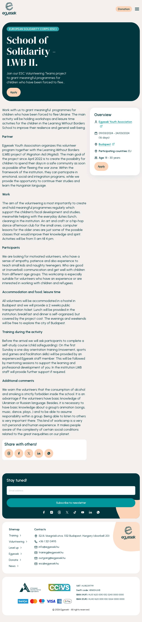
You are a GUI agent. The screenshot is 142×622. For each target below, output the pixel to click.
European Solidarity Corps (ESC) (33, 29)
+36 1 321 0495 (47, 541)
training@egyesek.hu (51, 552)
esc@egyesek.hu (49, 563)
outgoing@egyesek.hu (52, 558)
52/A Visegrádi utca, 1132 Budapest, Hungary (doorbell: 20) (74, 535)
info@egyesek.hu (49, 546)
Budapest (107, 144)
